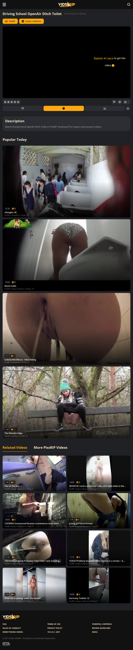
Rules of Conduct (12, 628)
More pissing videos (13, 632)
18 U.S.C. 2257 (53, 632)
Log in (110, 58)
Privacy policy (54, 628)
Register (98, 58)
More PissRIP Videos (50, 447)
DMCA (95, 632)
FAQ (4, 624)
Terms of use (53, 624)
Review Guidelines (101, 628)
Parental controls (102, 624)
